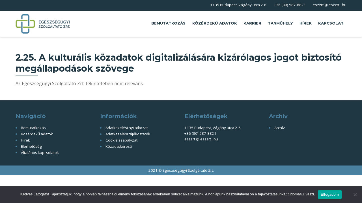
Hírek (305, 23)
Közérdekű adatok (214, 23)
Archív (279, 127)
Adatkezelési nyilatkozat (126, 127)
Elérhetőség (31, 146)
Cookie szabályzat (121, 140)
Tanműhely (280, 23)
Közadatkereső (118, 146)
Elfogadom (330, 194)
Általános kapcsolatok (40, 152)
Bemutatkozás (168, 23)
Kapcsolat (331, 23)
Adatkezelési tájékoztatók (127, 133)
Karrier (252, 23)
